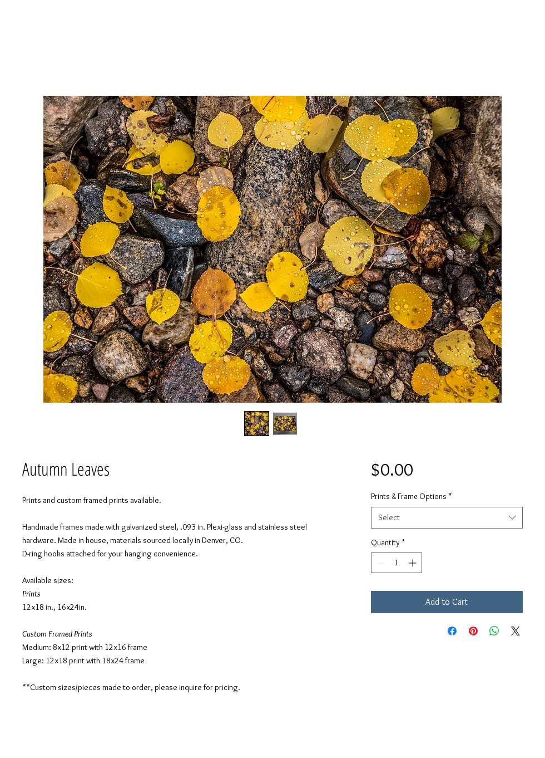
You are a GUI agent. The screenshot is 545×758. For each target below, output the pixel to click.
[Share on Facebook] (452, 631)
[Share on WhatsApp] (494, 631)
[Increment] (413, 563)
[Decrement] (380, 563)
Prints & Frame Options (411, 496)
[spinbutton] (397, 563)
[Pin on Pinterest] (473, 631)
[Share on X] (515, 631)
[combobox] (447, 518)
